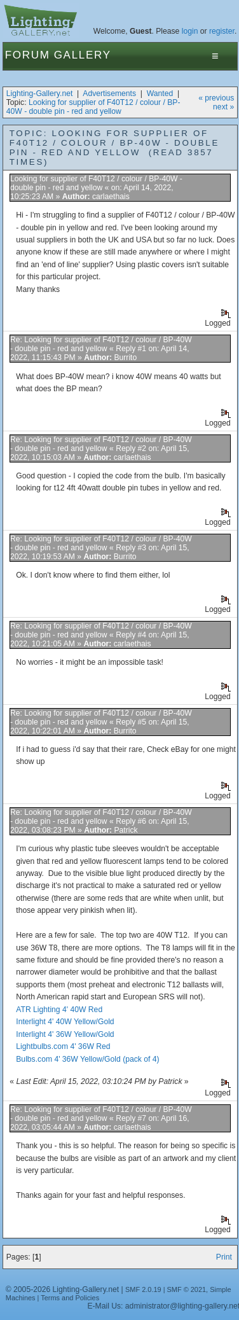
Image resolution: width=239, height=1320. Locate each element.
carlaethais (111, 196)
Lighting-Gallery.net (39, 93)
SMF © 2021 (187, 1289)
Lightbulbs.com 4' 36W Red (63, 1046)
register (222, 31)
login (190, 31)
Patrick (125, 830)
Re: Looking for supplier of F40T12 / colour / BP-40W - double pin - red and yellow (101, 344)
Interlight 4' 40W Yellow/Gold (65, 1021)
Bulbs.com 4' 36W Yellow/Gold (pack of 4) (87, 1059)
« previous (216, 98)
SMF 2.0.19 (143, 1289)
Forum (27, 55)
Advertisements (109, 93)
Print (224, 1257)
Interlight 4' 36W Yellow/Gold (65, 1034)
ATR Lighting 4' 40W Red (59, 1009)
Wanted (160, 93)
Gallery (82, 55)
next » (223, 106)
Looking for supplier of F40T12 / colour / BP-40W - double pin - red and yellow (93, 107)
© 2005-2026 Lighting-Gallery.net (62, 1289)
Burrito (125, 357)
